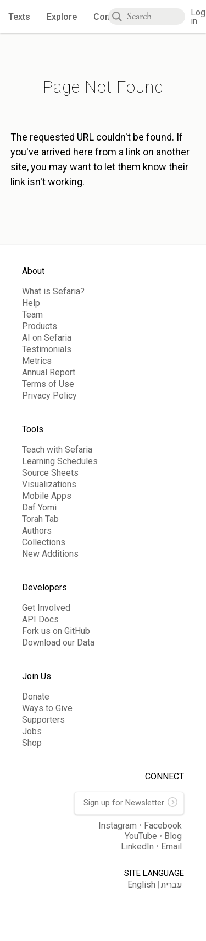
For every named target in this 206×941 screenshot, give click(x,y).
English (141, 884)
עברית (171, 884)
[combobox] (156, 16)
